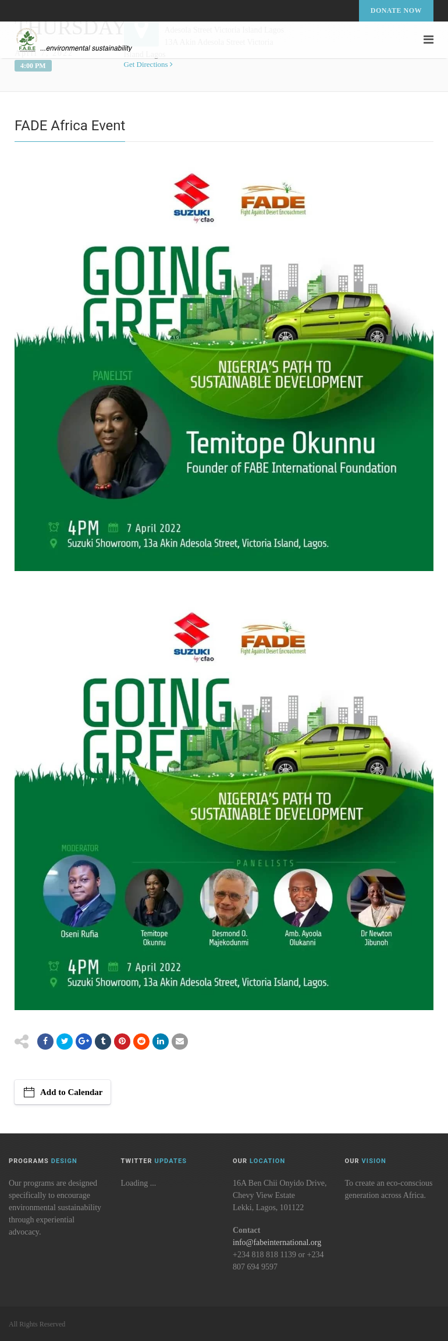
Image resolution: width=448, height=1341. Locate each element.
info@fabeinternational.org (277, 1242)
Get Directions (148, 64)
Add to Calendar (71, 1092)
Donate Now (396, 10)
